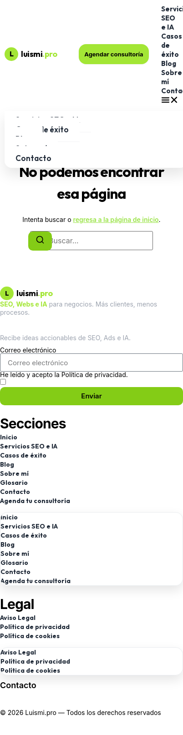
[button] (169, 100)
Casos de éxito (23, 455)
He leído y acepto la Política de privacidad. (64, 375)
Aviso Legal (18, 618)
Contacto (33, 158)
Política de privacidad (35, 627)
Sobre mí (14, 473)
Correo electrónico (28, 350)
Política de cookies (30, 636)
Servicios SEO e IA (28, 446)
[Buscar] (40, 241)
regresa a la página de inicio (115, 219)
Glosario (14, 482)
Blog (168, 63)
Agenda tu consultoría (35, 501)
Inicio (8, 437)
